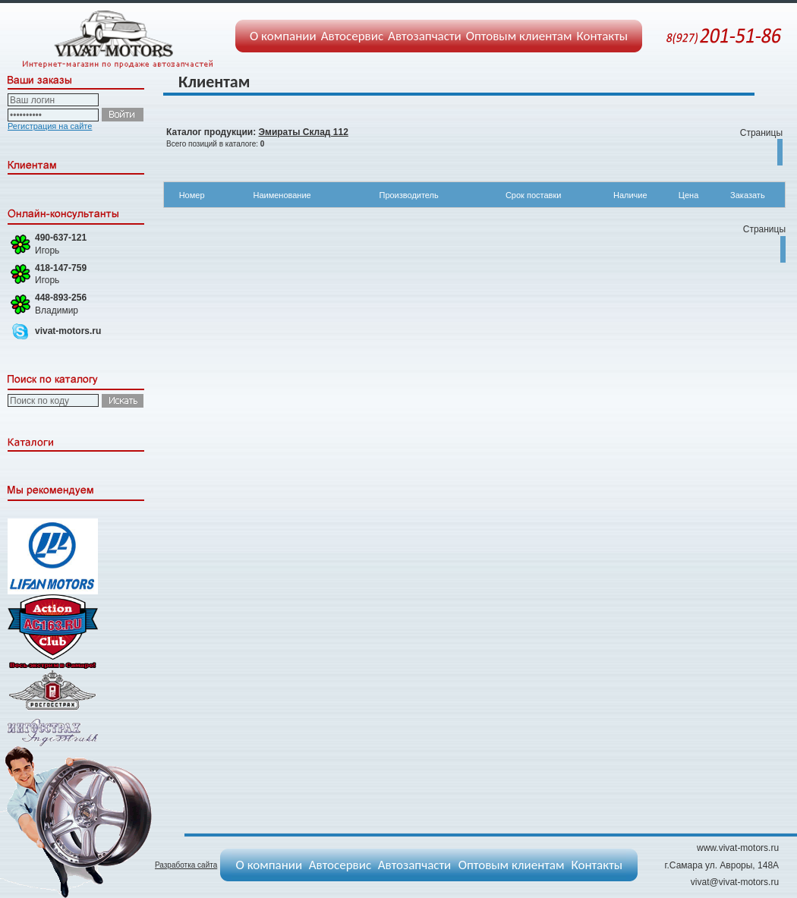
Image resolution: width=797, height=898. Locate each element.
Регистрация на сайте (50, 126)
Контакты (602, 36)
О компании (283, 36)
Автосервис (352, 36)
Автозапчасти (425, 36)
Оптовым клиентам (519, 36)
